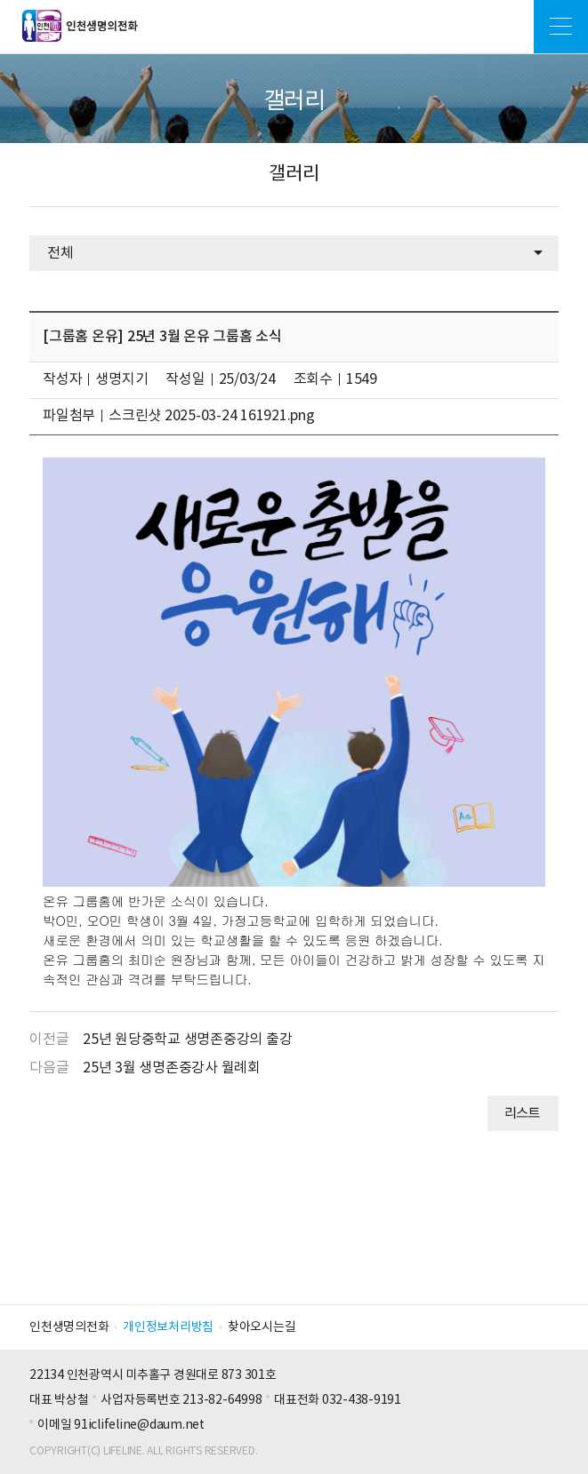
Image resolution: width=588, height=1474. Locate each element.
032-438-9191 (361, 1400)
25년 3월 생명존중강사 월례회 (172, 1068)
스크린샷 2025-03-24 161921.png (212, 416)
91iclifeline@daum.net (139, 1425)
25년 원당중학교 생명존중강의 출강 (187, 1040)
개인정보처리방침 (168, 1327)
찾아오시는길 (262, 1327)
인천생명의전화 (69, 1327)
